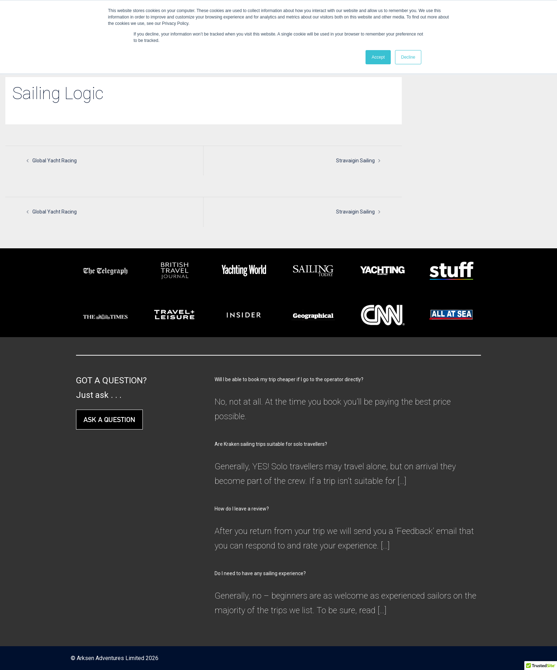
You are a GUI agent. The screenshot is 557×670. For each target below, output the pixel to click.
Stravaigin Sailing (355, 160)
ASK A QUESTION (109, 419)
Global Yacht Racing (54, 160)
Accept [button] (378, 57)
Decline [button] (408, 57)
